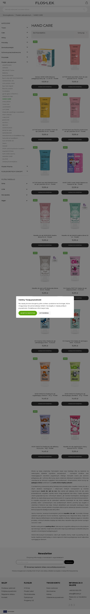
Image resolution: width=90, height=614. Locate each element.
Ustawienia (44, 313)
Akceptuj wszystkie (28, 313)
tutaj (47, 308)
